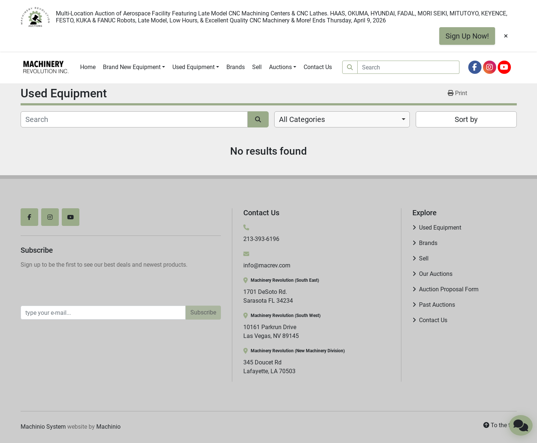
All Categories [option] (302, 119)
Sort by (466, 119)
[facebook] (474, 67)
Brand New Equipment (132, 67)
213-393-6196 (261, 238)
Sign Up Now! (467, 36)
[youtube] (504, 67)
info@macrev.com (266, 265)
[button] (134, 67)
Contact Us (318, 67)
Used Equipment (193, 67)
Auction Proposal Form (449, 289)
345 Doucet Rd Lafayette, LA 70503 (269, 367)
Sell (257, 67)
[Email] (103, 313)
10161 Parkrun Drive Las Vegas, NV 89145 (271, 331)
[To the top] (500, 425)
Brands (235, 67)
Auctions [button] (280, 67)
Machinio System (43, 426)
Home (88, 67)
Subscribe (203, 312)
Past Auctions (437, 304)
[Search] (408, 67)
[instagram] (489, 67)
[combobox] (342, 119)
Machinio (108, 426)
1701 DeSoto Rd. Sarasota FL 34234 (268, 296)
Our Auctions (435, 273)
